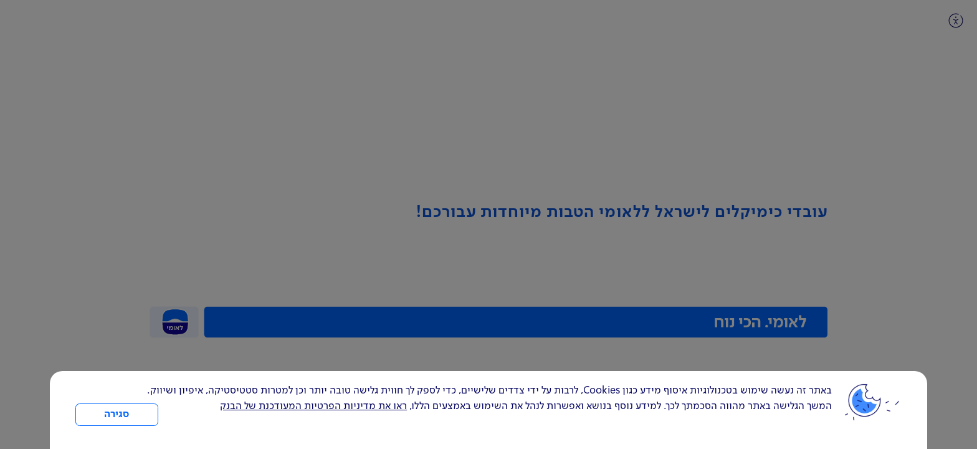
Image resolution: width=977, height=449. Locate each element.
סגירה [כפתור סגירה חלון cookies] (116, 415)
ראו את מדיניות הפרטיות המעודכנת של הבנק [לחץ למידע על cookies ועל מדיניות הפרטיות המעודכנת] (313, 407)
